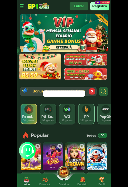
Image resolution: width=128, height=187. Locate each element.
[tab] (29, 114)
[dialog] (64, 93)
